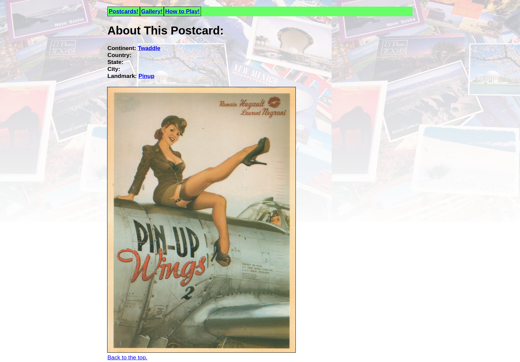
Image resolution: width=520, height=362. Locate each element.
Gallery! (152, 11)
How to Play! (182, 11)
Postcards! (124, 11)
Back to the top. (127, 357)
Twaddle (149, 48)
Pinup (146, 76)
